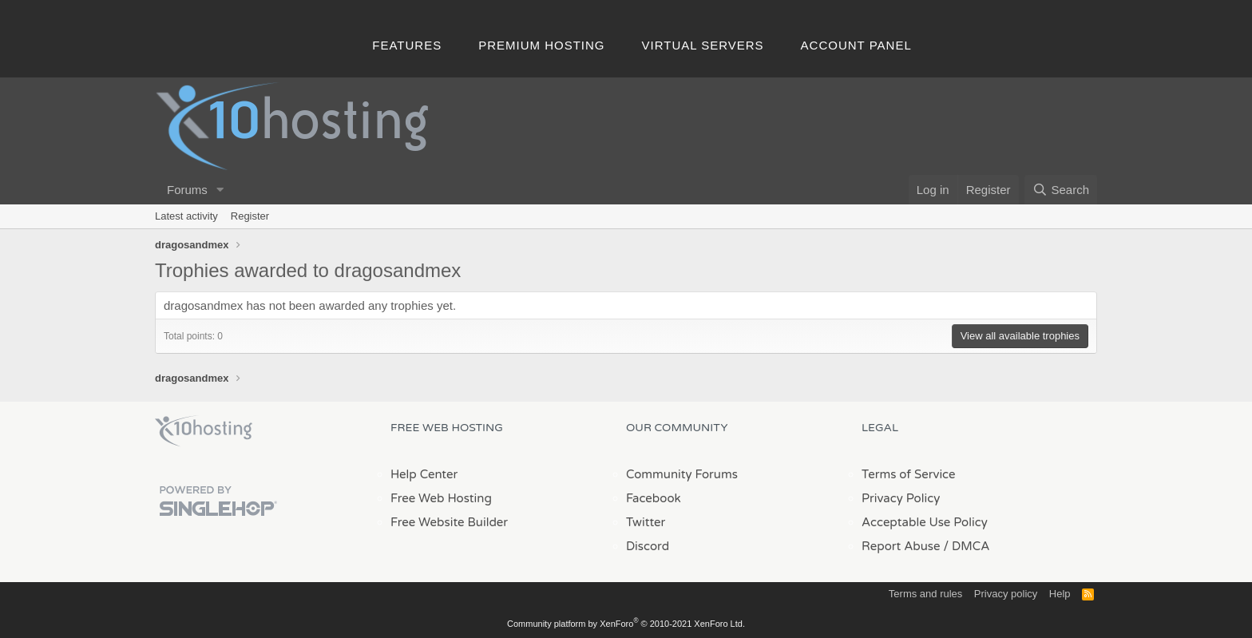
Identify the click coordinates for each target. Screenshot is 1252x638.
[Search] (1060, 189)
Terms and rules (925, 594)
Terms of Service (909, 474)
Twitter (645, 522)
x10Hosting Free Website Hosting (203, 431)
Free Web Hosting (441, 498)
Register (250, 216)
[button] (220, 189)
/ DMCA (966, 546)
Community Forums (682, 474)
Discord (647, 546)
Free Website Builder (449, 522)
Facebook (653, 498)
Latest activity (186, 216)
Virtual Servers (703, 45)
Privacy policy (1005, 594)
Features (407, 45)
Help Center (424, 474)
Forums (187, 189)
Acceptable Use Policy (925, 522)
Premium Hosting (541, 45)
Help (1060, 594)
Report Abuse (901, 546)
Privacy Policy (901, 498)
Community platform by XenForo (626, 623)
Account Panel (856, 45)
